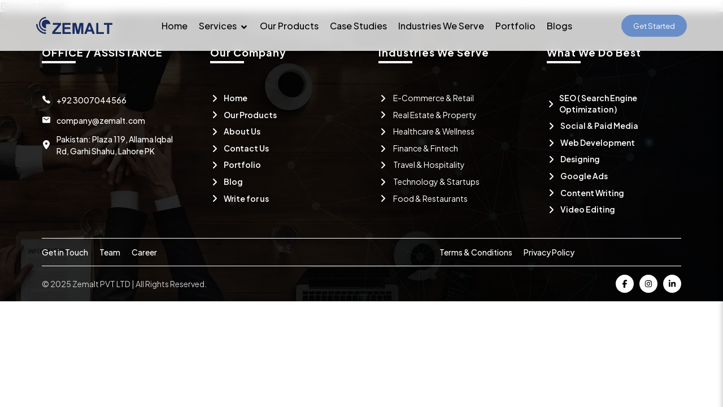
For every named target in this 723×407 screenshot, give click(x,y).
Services (224, 26)
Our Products (289, 26)
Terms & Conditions (475, 252)
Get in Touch (65, 252)
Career (144, 252)
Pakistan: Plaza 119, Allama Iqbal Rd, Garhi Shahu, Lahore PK (114, 145)
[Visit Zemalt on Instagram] (648, 284)
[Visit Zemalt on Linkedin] (672, 284)
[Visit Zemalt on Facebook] (625, 284)
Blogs (559, 26)
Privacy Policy (549, 252)
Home (175, 26)
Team (109, 252)
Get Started (654, 26)
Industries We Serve (441, 26)
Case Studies (358, 26)
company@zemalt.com (100, 120)
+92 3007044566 (91, 100)
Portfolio (515, 26)
